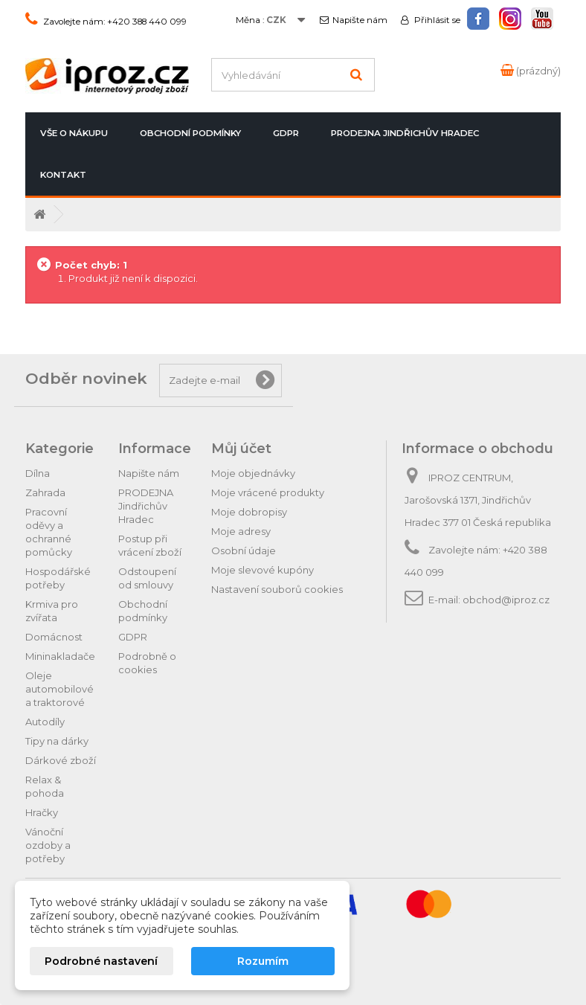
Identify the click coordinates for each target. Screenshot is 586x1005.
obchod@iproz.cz (506, 600)
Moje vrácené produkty (267, 492)
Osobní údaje (243, 550)
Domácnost (54, 637)
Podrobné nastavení (101, 961)
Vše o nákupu (74, 133)
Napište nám (359, 20)
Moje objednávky (253, 473)
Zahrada (45, 492)
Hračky (41, 812)
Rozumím (263, 961)
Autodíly (45, 722)
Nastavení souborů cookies (277, 589)
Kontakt (63, 175)
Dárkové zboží (60, 760)
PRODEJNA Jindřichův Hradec (405, 133)
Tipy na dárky (56, 741)
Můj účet (241, 448)
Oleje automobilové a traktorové (59, 689)
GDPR (286, 133)
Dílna (37, 473)
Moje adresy (241, 531)
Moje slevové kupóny (262, 570)
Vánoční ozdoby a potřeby (48, 845)
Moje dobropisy (249, 512)
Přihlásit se (436, 20)
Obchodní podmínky (190, 133)
